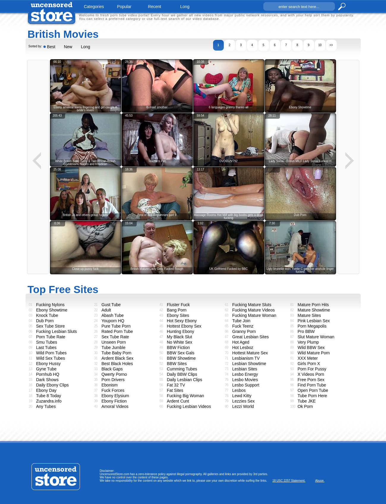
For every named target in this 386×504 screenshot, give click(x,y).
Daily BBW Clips (182, 374)
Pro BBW (306, 331)
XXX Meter (308, 358)
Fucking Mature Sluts (252, 304)
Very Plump (308, 342)
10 (320, 45)
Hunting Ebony (180, 331)
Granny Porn (244, 331)
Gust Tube (111, 304)
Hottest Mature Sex (250, 353)
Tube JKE (307, 401)
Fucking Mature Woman (254, 315)
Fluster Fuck (178, 304)
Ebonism (110, 385)
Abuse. (319, 480)
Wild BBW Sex (311, 347)
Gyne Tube (46, 369)
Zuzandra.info (49, 401)
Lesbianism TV (246, 358)
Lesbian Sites (244, 369)
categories (94, 6)
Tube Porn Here (312, 395)
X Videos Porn (311, 374)
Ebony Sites (178, 315)
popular (124, 6)
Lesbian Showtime (249, 363)
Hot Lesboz (242, 347)
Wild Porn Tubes (51, 353)
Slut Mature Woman (316, 337)
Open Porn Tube (313, 390)
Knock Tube (47, 315)
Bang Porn (177, 310)
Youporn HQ (113, 321)
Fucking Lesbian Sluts (56, 331)
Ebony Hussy (48, 363)
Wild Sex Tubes (50, 358)
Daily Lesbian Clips (184, 379)
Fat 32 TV (176, 385)
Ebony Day (46, 390)
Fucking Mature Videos (253, 310)
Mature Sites (309, 315)
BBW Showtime (181, 358)
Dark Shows (47, 379)
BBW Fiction (178, 347)
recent (154, 6)
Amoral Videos (115, 406)
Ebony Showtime (51, 310)
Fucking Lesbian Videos (189, 406)
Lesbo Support (245, 385)
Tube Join (241, 321)
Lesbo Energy (245, 374)
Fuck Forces (113, 390)
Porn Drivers (113, 379)
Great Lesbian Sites (250, 337)
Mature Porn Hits (313, 304)
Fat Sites (175, 390)
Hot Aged (241, 342)
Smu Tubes (46, 342)
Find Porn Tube (312, 385)
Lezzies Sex (243, 401)
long (184, 6)
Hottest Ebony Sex (184, 326)
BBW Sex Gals (181, 353)
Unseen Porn (114, 342)
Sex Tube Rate (115, 337)
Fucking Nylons (50, 304)
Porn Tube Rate (50, 337)
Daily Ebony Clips (52, 385)
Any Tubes (46, 406)
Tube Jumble (113, 347)
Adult (106, 310)
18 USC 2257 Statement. (288, 480)
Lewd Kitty (242, 395)
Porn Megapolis (312, 326)
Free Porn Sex (311, 379)
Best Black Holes (117, 363)
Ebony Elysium (115, 395)
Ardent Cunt (178, 401)
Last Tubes (46, 347)
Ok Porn (305, 406)
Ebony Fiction (114, 401)
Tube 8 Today (48, 395)
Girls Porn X (309, 363)
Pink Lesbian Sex (314, 321)
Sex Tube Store (50, 326)
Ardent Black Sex (117, 358)
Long (85, 46)
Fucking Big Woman (185, 395)
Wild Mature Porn (314, 353)
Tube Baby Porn (117, 353)
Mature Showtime (314, 310)
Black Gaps (112, 369)
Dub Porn (45, 321)
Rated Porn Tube (117, 331)
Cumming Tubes (182, 369)
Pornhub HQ (47, 374)
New (68, 46)
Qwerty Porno (114, 374)
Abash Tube (113, 315)
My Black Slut (179, 337)
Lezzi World (243, 406)
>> (331, 45)
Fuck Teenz (242, 326)
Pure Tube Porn (116, 326)
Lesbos (239, 390)
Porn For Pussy (312, 369)
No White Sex (180, 342)
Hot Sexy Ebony (182, 321)
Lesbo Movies (245, 379)
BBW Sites (177, 363)
